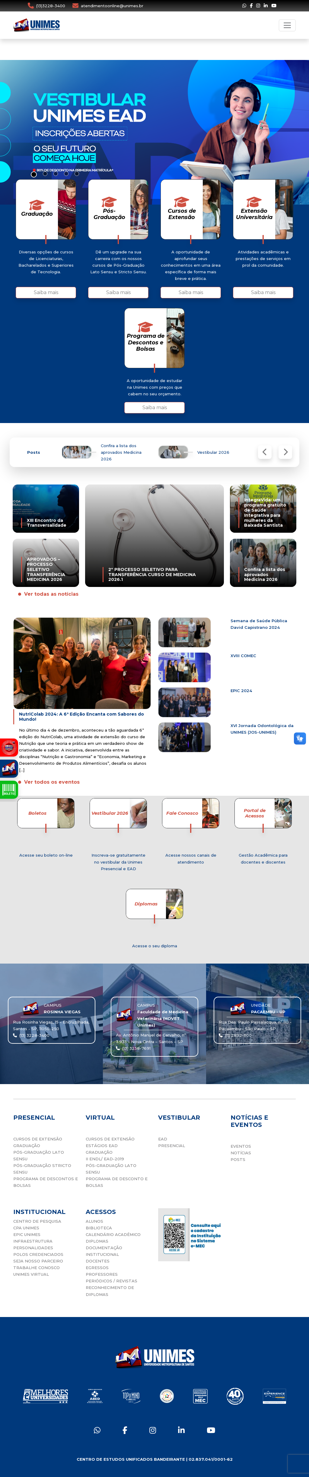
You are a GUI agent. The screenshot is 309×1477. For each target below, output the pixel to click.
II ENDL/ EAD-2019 (105, 1158)
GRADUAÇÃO (26, 1145)
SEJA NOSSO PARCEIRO (38, 1261)
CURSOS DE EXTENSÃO (37, 1139)
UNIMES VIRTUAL (31, 1274)
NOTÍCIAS (241, 1152)
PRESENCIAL (171, 1145)
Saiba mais (46, 292)
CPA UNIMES (26, 1227)
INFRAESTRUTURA (33, 1241)
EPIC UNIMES (26, 1234)
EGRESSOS (97, 1267)
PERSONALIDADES (33, 1247)
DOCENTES (98, 1261)
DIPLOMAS (97, 1241)
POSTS (238, 1159)
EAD (162, 1139)
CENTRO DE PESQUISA (37, 1221)
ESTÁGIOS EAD (102, 1145)
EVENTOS (241, 1146)
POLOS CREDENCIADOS (38, 1254)
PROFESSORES (102, 1274)
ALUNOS (94, 1221)
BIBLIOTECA (99, 1227)
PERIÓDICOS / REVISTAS (111, 1280)
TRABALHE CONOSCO (36, 1267)
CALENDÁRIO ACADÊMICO (113, 1234)
